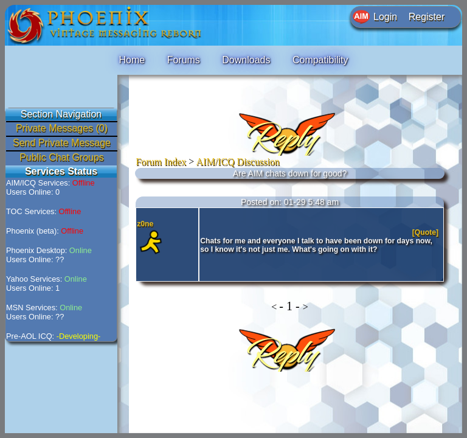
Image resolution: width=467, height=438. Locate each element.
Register (427, 17)
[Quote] (426, 232)
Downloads (246, 60)
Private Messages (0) (62, 128)
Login (385, 17)
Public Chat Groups (61, 157)
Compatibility (320, 60)
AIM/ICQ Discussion (238, 161)
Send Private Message (62, 142)
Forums (183, 60)
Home (132, 60)
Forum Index (161, 161)
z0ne (145, 224)
